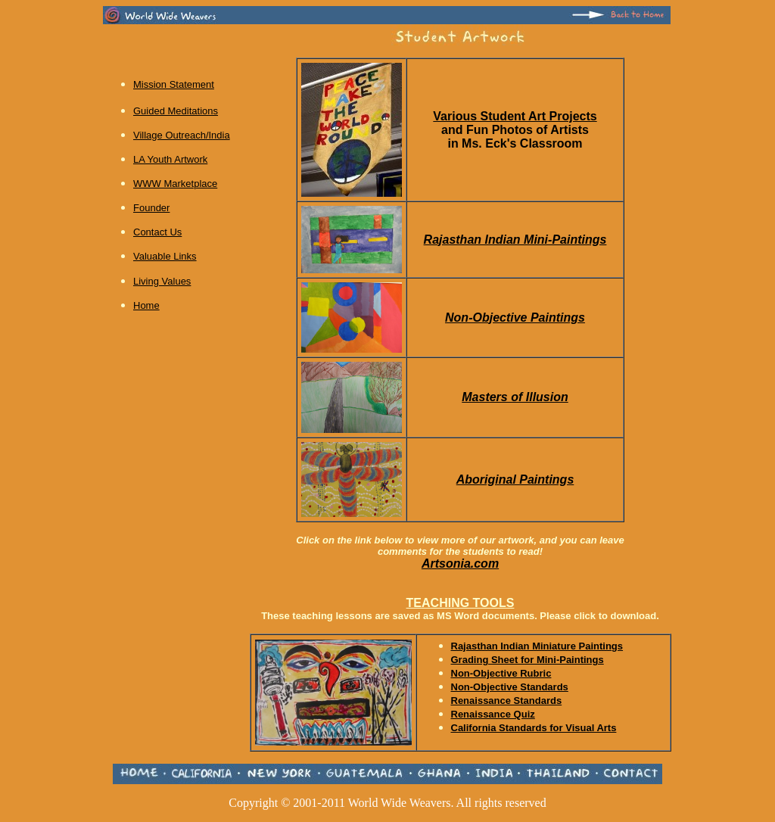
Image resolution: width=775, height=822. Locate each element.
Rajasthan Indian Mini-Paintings (515, 239)
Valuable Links (165, 256)
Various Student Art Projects (514, 116)
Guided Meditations (175, 111)
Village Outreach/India (181, 135)
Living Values (162, 281)
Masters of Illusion (515, 397)
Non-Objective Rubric (501, 673)
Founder (151, 207)
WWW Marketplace (175, 183)
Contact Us (157, 232)
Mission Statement (173, 84)
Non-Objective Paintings (515, 317)
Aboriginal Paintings (515, 479)
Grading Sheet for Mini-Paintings (527, 659)
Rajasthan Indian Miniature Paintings (537, 646)
